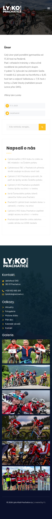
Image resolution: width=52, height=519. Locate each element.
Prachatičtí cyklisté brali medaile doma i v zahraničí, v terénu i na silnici (26, 204)
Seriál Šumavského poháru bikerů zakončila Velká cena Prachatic (22, 195)
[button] (48, 8)
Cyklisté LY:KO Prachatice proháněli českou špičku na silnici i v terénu (24, 186)
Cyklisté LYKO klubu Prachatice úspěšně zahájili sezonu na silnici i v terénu (26, 212)
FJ (44, 502)
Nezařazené (14, 113)
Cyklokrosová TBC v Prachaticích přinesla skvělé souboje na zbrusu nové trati (26, 169)
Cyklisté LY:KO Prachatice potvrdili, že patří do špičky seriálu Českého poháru (25, 178)
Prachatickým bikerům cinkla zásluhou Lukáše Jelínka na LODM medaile (24, 221)
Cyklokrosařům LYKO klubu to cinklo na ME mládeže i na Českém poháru (25, 161)
